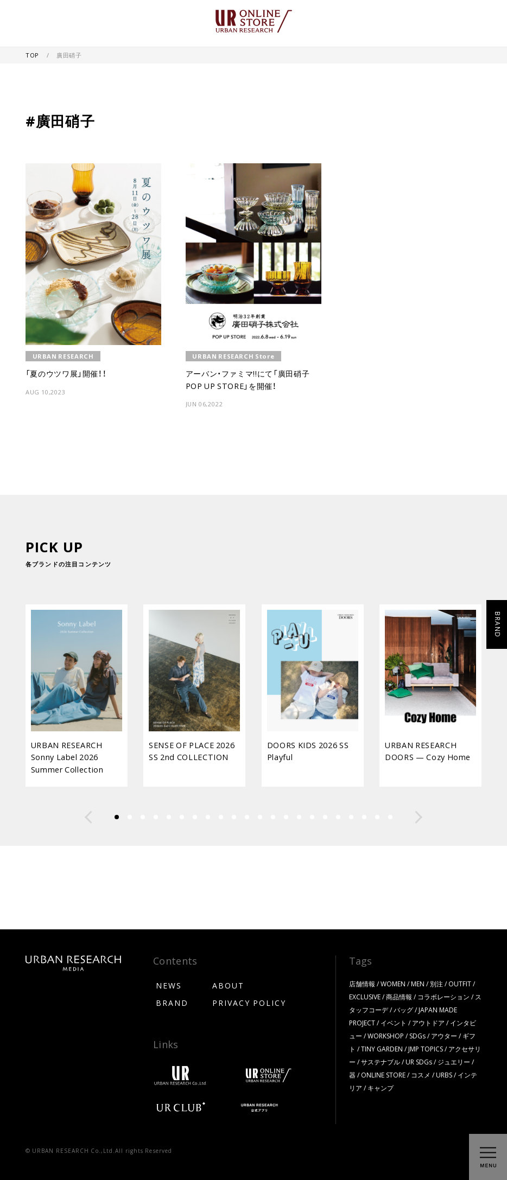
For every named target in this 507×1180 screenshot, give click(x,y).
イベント (394, 1023)
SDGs (417, 1036)
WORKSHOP (385, 1036)
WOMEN (393, 983)
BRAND (172, 1002)
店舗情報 (362, 983)
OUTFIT (459, 983)
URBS (444, 1075)
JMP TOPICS (425, 1049)
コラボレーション (443, 997)
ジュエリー (454, 1062)
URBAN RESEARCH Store (233, 356)
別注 (436, 983)
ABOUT (228, 985)
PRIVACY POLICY (249, 1002)
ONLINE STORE (383, 1075)
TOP (33, 55)
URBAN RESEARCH (63, 356)
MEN (417, 983)
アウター (444, 1036)
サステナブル (380, 1062)
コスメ (420, 1075)
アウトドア (428, 1023)
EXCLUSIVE (365, 997)
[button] (88, 817)
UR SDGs (418, 1062)
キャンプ (380, 1088)
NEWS (169, 985)
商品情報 (399, 997)
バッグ (403, 1010)
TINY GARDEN (382, 1049)
